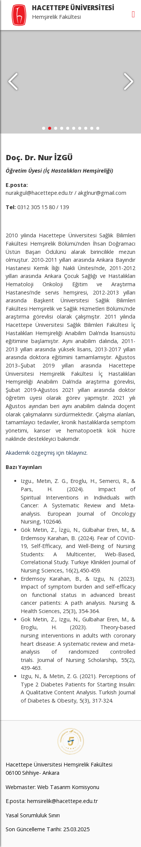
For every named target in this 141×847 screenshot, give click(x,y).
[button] (128, 82)
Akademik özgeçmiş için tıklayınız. (47, 452)
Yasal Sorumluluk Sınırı (33, 815)
